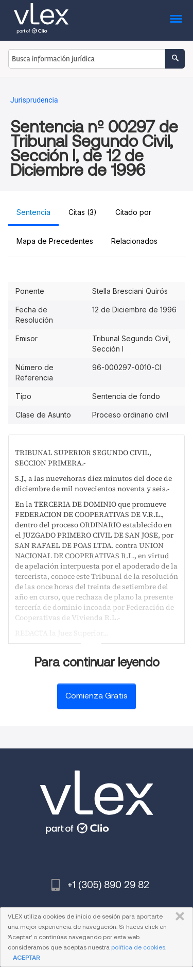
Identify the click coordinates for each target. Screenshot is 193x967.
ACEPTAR (26, 957)
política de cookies (138, 947)
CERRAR (178, 916)
